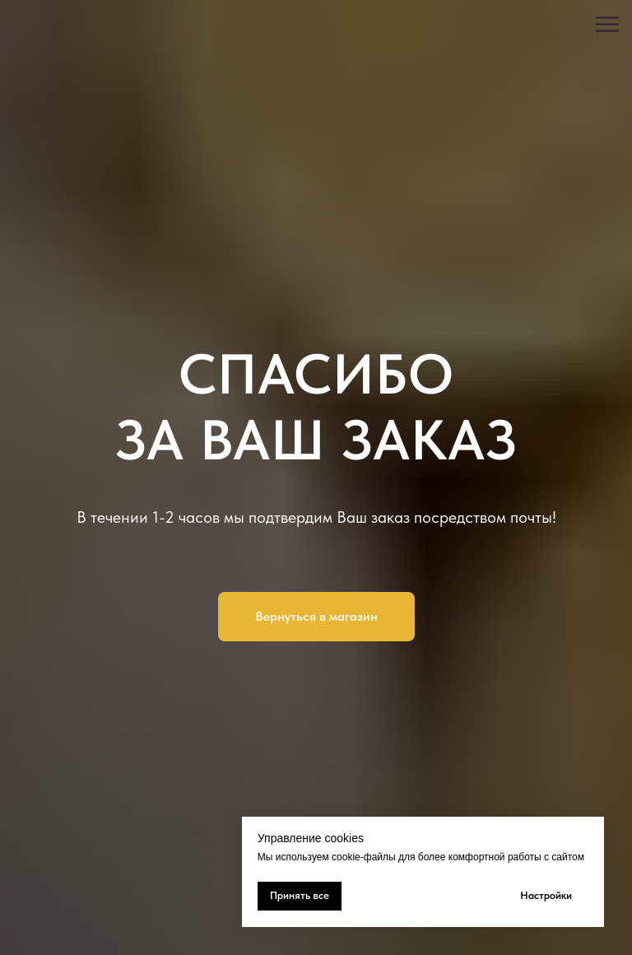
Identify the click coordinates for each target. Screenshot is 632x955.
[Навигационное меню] (607, 24)
